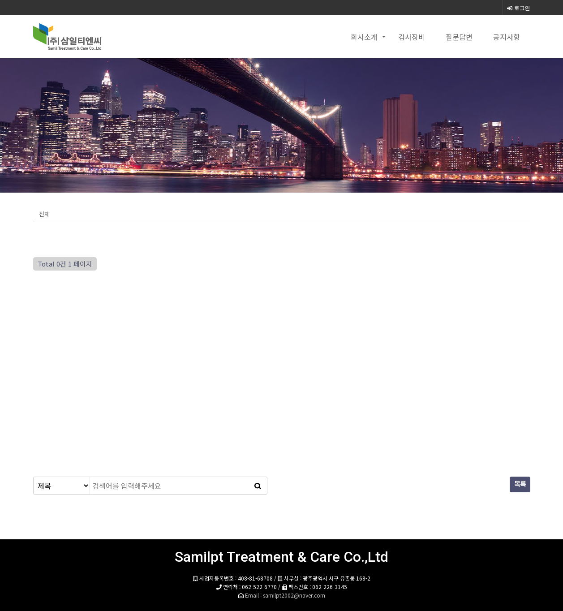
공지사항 (506, 36)
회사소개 (364, 36)
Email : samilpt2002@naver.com (285, 595)
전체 (44, 214)
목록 (520, 484)
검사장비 (411, 36)
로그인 (518, 8)
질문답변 (459, 36)
